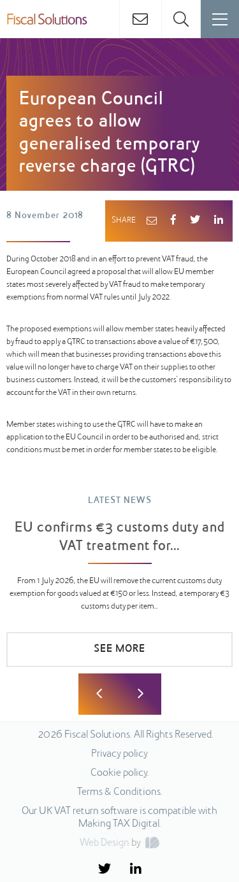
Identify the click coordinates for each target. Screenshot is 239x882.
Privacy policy (119, 754)
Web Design (104, 843)
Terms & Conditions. (120, 792)
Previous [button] (99, 694)
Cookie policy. (120, 773)
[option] (119, 587)
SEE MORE (119, 649)
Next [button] (140, 694)
